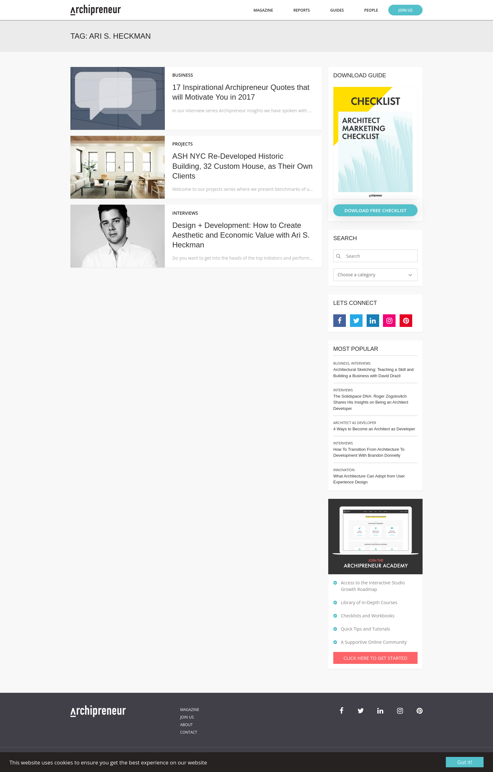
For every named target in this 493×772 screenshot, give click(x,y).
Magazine (263, 10)
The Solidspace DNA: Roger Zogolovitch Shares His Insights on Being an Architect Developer (370, 402)
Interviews (360, 363)
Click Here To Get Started (375, 658)
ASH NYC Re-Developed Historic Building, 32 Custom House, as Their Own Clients (242, 166)
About (186, 724)
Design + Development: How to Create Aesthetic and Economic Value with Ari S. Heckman (241, 235)
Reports (301, 10)
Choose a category (356, 275)
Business (341, 363)
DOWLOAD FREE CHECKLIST (375, 210)
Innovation (344, 469)
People (371, 10)
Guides (337, 10)
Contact (188, 732)
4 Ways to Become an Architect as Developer (374, 429)
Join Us (405, 10)
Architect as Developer (354, 422)
